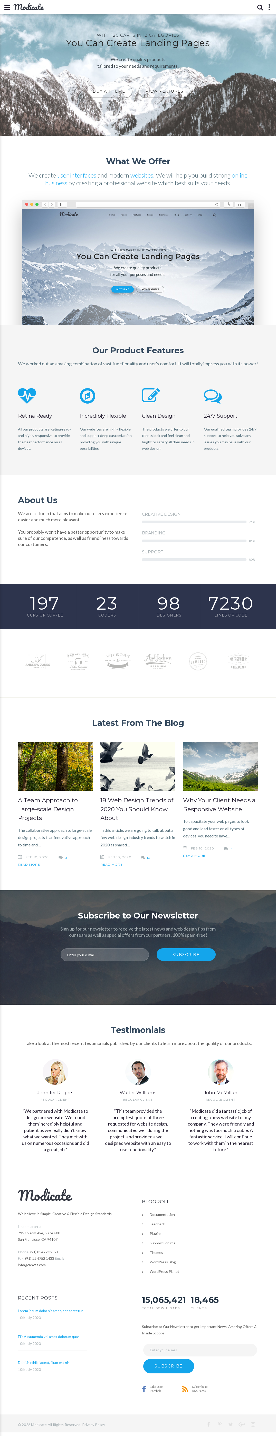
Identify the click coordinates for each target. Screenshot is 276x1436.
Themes (156, 1252)
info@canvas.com (32, 1265)
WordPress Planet (164, 1271)
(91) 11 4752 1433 (39, 1258)
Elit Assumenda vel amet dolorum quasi (49, 1336)
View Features (165, 91)
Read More (29, 864)
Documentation (162, 1214)
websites (141, 175)
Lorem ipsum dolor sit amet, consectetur (50, 1310)
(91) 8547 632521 (44, 1252)
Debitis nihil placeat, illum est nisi (44, 1362)
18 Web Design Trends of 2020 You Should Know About (136, 809)
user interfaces (76, 175)
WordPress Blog (163, 1262)
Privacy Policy (93, 1424)
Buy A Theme (109, 91)
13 (66, 857)
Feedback (157, 1224)
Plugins (155, 1233)
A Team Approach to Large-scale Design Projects (48, 809)
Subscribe (186, 954)
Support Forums (162, 1243)
